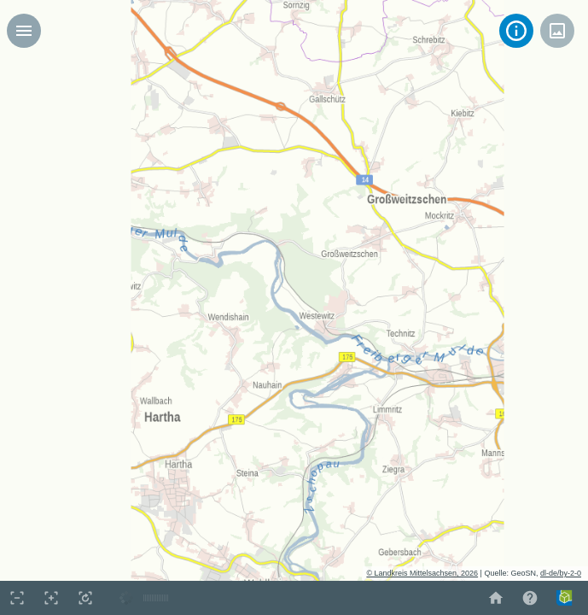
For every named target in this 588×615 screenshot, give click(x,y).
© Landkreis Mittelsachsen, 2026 (422, 573)
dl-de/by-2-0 (560, 573)
